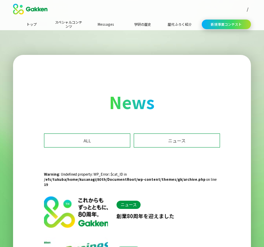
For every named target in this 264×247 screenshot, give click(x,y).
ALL (87, 140)
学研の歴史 (142, 24)
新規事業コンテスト (226, 24)
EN (248, 9)
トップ (31, 24)
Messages (106, 24)
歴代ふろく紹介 (180, 24)
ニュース (177, 140)
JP (236, 9)
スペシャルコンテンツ (68, 24)
